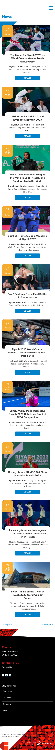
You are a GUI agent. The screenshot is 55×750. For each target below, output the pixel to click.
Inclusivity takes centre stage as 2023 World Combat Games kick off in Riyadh (27, 533)
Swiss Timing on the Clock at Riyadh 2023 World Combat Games (27, 595)
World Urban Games (10, 655)
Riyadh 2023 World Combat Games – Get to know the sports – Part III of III (27, 352)
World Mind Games (10, 651)
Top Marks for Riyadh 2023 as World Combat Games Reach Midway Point (27, 58)
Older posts (7, 624)
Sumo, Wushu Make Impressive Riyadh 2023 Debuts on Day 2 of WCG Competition (27, 414)
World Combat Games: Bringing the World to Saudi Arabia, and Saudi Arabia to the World (27, 178)
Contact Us (7, 667)
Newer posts (47, 624)
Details (27, 78)
